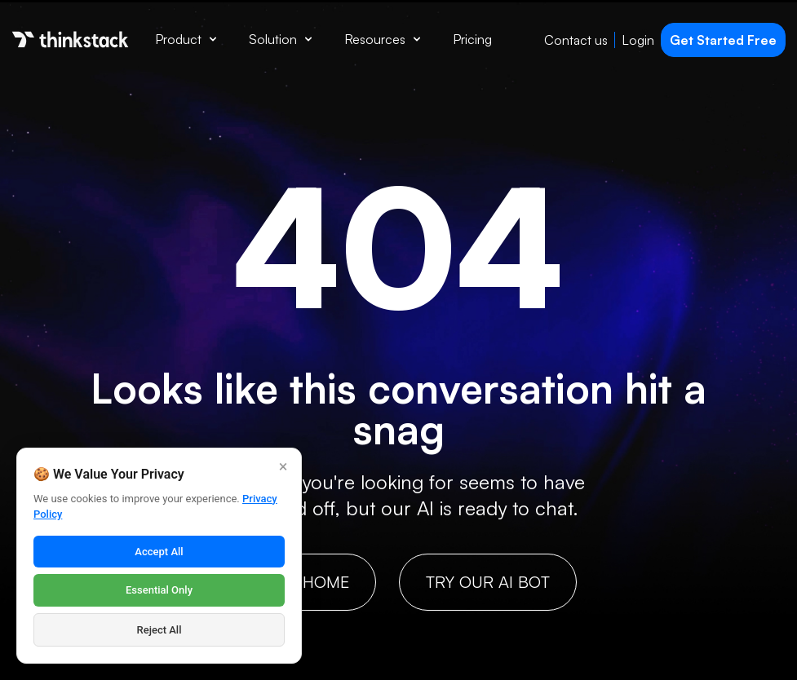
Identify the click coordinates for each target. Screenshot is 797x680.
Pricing (472, 39)
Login (638, 40)
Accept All (159, 551)
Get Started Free (723, 40)
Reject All (159, 630)
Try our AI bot (488, 582)
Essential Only (159, 590)
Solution (280, 39)
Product (185, 39)
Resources (382, 39)
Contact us (576, 40)
